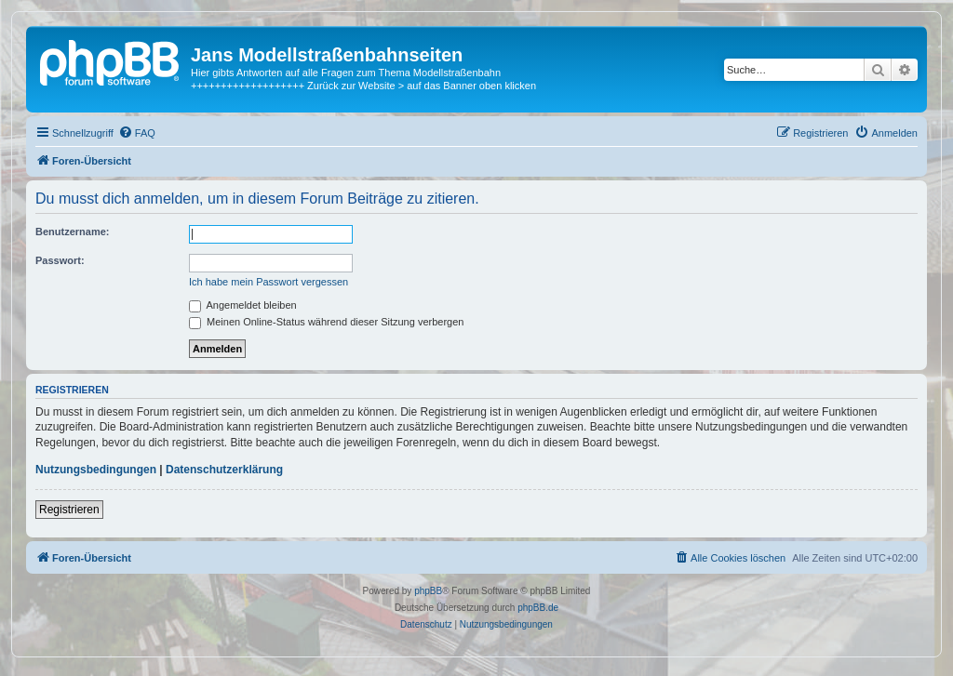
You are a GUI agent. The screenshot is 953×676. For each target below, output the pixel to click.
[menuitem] (136, 133)
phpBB (428, 591)
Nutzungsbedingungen (95, 469)
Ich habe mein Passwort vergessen (268, 281)
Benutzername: (72, 231)
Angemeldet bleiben (243, 305)
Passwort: (60, 260)
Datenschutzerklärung (224, 469)
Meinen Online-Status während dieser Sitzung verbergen (326, 321)
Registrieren (69, 509)
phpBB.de (537, 608)
